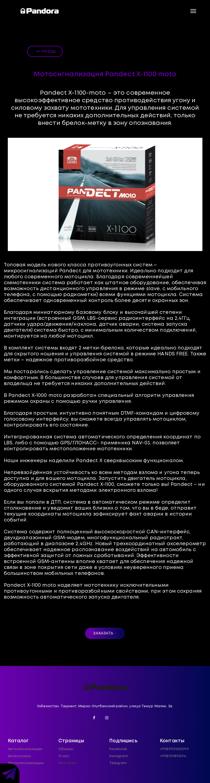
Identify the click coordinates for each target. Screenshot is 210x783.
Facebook (118, 749)
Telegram (118, 763)
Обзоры (66, 749)
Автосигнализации (25, 749)
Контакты (67, 763)
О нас (63, 756)
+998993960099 (174, 749)
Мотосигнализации (26, 763)
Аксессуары (19, 756)
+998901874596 (173, 756)
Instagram (118, 756)
